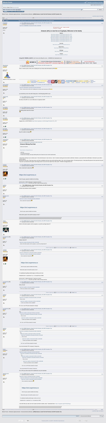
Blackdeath (5, 65)
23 (28, 17)
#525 (102, 107)
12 (15, 17)
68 (82, 17)
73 (88, 17)
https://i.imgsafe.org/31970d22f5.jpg (63, 403)
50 (61, 17)
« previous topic (95, 16)
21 (25, 17)
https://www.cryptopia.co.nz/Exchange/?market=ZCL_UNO (61, 38)
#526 (102, 118)
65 (79, 17)
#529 (102, 165)
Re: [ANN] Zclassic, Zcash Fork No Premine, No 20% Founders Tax (37, 22)
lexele (4, 349)
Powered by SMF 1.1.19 (46, 420)
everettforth (5, 236)
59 (71, 17)
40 (49, 17)
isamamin (5, 22)
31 (38, 17)
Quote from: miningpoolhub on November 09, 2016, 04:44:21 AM (31, 142)
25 (30, 17)
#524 (102, 97)
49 (59, 17)
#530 (102, 185)
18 (22, 17)
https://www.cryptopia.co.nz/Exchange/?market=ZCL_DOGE (61, 37)
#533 (102, 237)
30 (37, 17)
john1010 (5, 118)
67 (81, 17)
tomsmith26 (5, 84)
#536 (102, 295)
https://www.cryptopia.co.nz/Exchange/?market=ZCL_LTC (61, 35)
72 (87, 17)
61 (74, 17)
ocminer (5, 164)
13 (16, 17)
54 (65, 17)
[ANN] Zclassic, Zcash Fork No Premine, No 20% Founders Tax (47, 14)
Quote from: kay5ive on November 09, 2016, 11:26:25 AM (29, 287)
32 (39, 17)
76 (2, 18)
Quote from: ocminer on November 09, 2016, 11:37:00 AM (30, 376)
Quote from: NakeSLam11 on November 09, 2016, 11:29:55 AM (30, 252)
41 (50, 17)
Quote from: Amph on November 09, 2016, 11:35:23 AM (29, 242)
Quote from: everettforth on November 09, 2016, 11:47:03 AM (30, 297)
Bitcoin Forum (5, 14)
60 (73, 17)
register (17, 7)
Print (102, 18)
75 (91, 17)
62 (75, 17)
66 (80, 17)
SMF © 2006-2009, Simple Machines (57, 420)
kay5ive (4, 185)
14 (17, 17)
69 (83, 17)
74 (89, 17)
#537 (102, 309)
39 (48, 17)
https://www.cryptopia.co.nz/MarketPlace (61, 47)
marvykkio (5, 107)
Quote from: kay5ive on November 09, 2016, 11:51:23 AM (30, 333)
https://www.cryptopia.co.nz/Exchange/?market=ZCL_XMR (61, 36)
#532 (102, 221)
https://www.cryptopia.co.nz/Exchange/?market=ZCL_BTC (61, 34)
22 (27, 17)
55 (67, 17)
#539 (102, 349)
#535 (102, 282)
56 (68, 17)
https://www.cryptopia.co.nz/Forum (61, 54)
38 (46, 17)
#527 (102, 129)
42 (51, 17)
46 (56, 17)
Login (15, 11)
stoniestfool (5, 139)
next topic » (101, 410)
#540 (102, 374)
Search (12, 11)
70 (85, 17)
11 (14, 17)
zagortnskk (5, 96)
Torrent (19, 9)
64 (77, 17)
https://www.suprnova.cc (23, 183)
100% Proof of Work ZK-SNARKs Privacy (62, 247)
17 (21, 17)
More (22, 11)
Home (6, 11)
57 (69, 17)
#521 (102, 23)
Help (9, 11)
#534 (102, 250)
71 (86, 17)
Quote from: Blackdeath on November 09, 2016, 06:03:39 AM (30, 87)
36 (44, 17)
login (14, 7)
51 (62, 17)
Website (75, 247)
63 (76, 17)
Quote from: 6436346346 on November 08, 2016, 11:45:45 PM (30, 25)
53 (64, 17)
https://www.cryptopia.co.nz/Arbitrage (61, 51)
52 (63, 17)
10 (12, 17)
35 (43, 17)
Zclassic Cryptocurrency (50, 247)
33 (40, 17)
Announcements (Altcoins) (26, 14)
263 (6, 18)
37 (45, 17)
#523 (102, 85)
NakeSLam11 (6, 195)
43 (52, 17)
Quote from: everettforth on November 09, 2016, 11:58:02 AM (30, 331)
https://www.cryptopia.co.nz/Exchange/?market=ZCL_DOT (61, 41)
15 (18, 17)
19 (23, 17)
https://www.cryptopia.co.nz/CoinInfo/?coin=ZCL (61, 44)
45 (55, 17)
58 (70, 17)
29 (36, 17)
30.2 (16, 9)
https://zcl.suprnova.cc (27, 175)
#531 (102, 196)
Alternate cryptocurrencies (14, 14)
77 (3, 18)
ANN (72, 247)
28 (34, 17)
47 (57, 17)
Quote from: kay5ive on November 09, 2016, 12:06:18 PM (29, 352)
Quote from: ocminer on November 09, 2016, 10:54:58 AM (30, 198)
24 (29, 17)
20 (24, 17)
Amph (4, 220)
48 (58, 17)
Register (19, 11)
